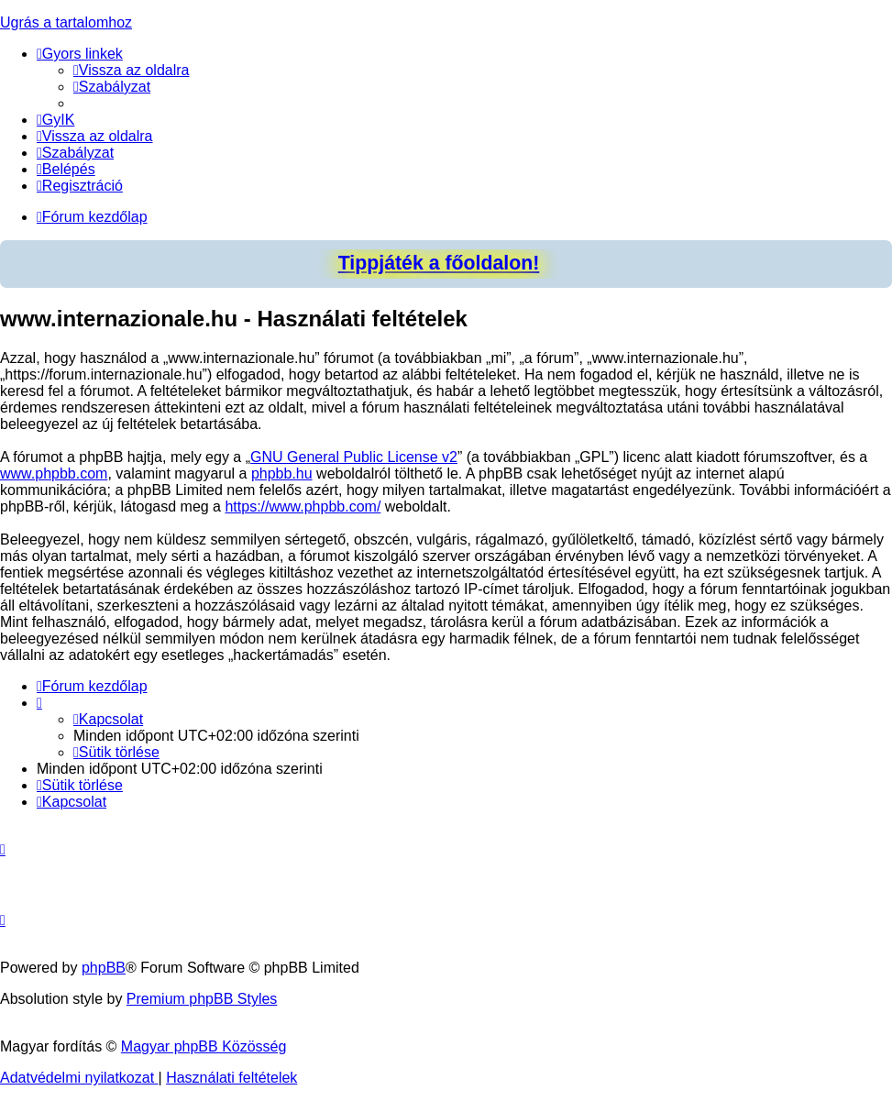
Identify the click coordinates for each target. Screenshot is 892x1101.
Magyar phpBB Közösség (204, 1046)
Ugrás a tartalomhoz (66, 22)
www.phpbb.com (53, 473)
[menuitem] (131, 70)
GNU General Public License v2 (353, 457)
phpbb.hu (282, 473)
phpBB (104, 967)
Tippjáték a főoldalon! (439, 263)
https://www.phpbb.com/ (302, 506)
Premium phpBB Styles (202, 999)
